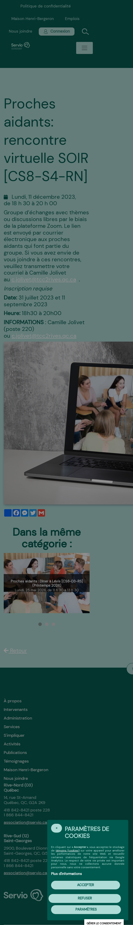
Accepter (85, 885)
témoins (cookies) (67, 850)
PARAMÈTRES (86, 909)
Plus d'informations (66, 873)
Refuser (85, 898)
